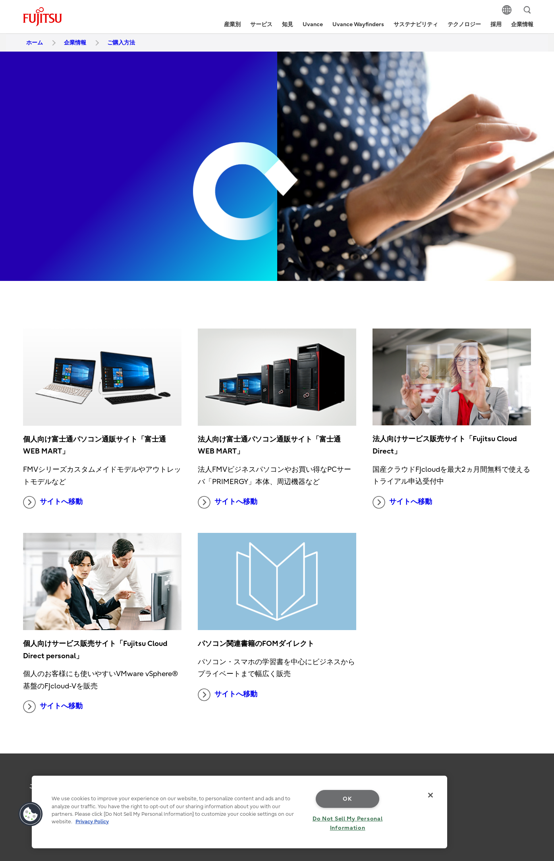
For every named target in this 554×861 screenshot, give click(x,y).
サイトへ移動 (53, 502)
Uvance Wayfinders (358, 24)
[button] (30, 814)
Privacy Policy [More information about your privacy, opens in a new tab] (92, 821)
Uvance (313, 24)
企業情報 (522, 24)
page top (536, 772)
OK (347, 799)
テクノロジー (464, 24)
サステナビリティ (416, 24)
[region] (239, 812)
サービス (261, 24)
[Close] (430, 795)
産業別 (232, 24)
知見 (287, 24)
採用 (496, 24)
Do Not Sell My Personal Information (348, 823)
